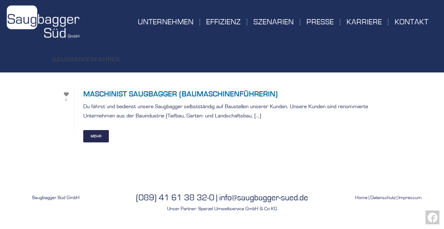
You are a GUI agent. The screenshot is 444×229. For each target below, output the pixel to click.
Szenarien (273, 22)
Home (361, 197)
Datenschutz (383, 197)
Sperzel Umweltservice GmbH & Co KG (237, 208)
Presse (320, 22)
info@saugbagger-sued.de (263, 198)
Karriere (364, 22)
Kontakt (412, 22)
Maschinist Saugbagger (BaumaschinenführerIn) (180, 94)
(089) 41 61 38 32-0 (175, 198)
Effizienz (223, 22)
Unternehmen (166, 22)
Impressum (409, 197)
